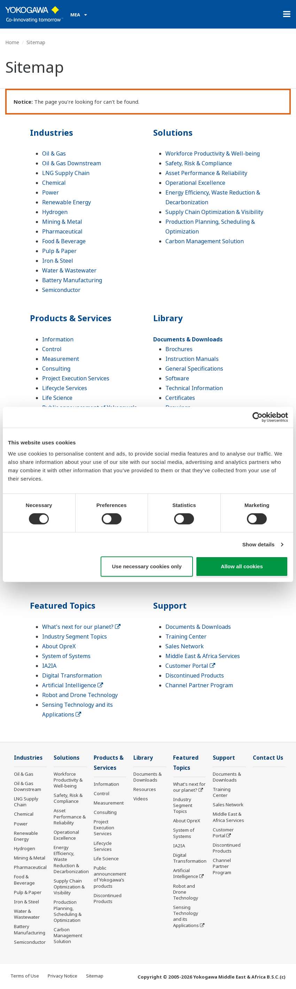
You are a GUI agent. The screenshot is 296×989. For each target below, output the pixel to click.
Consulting (56, 368)
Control (52, 349)
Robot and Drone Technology (80, 695)
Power (50, 192)
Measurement (60, 359)
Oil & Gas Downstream (71, 163)
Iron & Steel (57, 260)
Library (168, 318)
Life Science (57, 398)
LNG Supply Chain (65, 173)
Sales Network (184, 646)
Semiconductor (61, 290)
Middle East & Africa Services (202, 656)
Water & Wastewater (69, 270)
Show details (258, 544)
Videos (140, 799)
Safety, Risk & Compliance (198, 163)
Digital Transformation (72, 675)
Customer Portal (190, 666)
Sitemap (94, 976)
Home (12, 42)
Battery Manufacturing (72, 280)
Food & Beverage (64, 241)
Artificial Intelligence (72, 685)
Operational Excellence (195, 183)
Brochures (179, 349)
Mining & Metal (62, 222)
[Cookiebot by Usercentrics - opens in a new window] (257, 417)
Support (170, 605)
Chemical (54, 183)
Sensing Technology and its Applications (186, 916)
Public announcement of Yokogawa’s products (110, 877)
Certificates (180, 398)
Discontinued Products (194, 675)
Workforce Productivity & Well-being (212, 153)
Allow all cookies (242, 566)
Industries (51, 132)
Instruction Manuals (192, 359)
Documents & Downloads (188, 339)
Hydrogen (55, 212)
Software (177, 378)
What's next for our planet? (81, 627)
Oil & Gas (54, 153)
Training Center (186, 636)
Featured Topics (62, 605)
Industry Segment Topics (74, 636)
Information (57, 339)
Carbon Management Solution (204, 241)
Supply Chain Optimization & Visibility (214, 212)
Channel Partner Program (199, 685)
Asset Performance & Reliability (206, 173)
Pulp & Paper (59, 251)
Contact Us (268, 757)
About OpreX (59, 646)
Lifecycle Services (64, 388)
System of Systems (66, 656)
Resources (144, 789)
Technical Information (194, 388)
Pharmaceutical (62, 231)
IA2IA (49, 666)
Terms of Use (24, 976)
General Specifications (194, 368)
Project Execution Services (75, 378)
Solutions (173, 132)
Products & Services (70, 318)
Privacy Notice (62, 976)
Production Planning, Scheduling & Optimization (67, 911)
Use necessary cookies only (146, 566)
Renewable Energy (66, 202)
